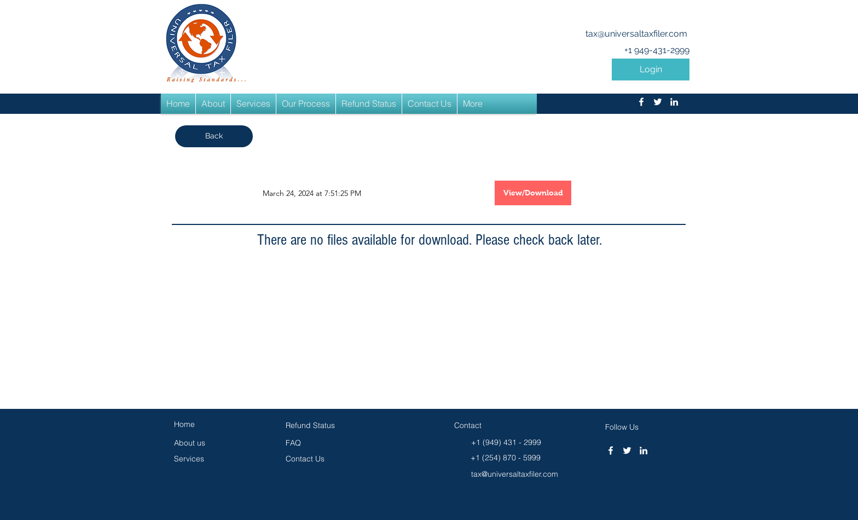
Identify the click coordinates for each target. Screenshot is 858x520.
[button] (650, 69)
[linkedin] (674, 101)
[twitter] (657, 101)
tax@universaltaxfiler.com (636, 33)
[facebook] (641, 101)
